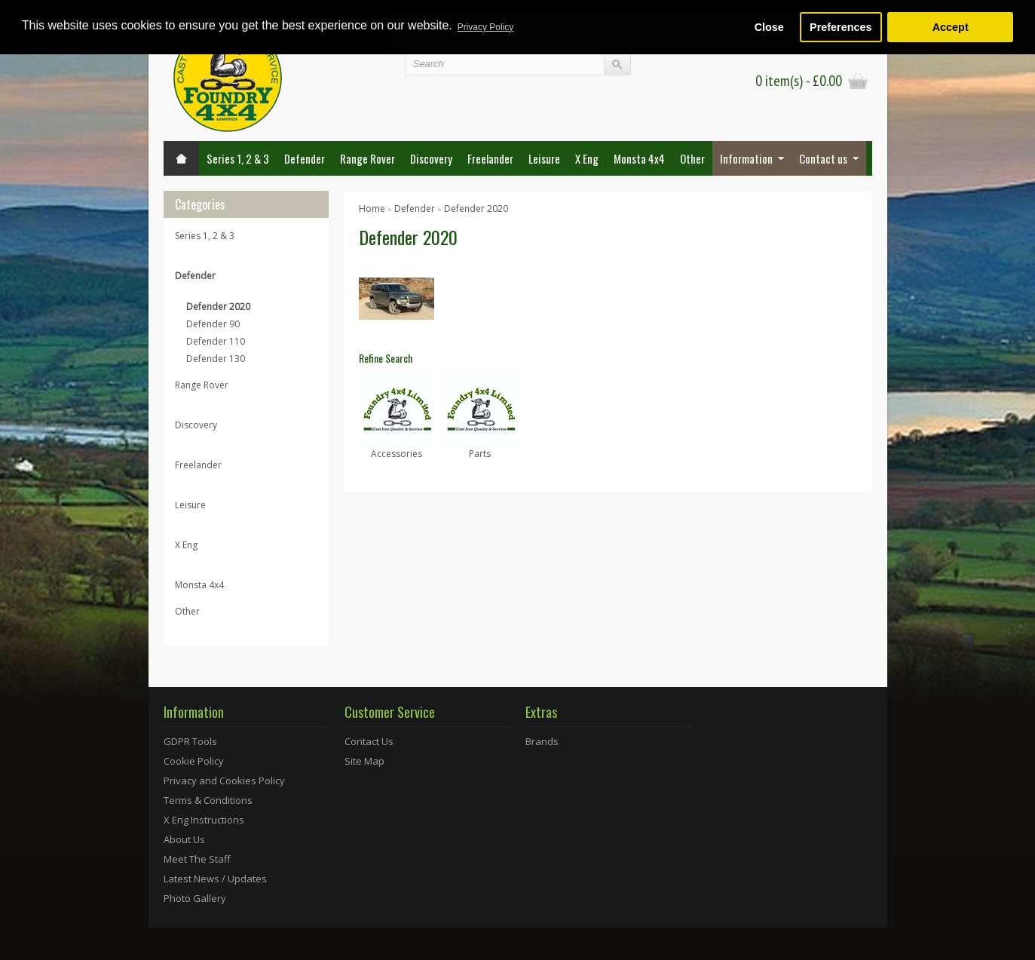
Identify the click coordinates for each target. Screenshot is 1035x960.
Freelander (490, 158)
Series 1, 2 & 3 (238, 158)
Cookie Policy (194, 761)
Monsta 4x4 (639, 158)
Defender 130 (215, 358)
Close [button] (769, 27)
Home (372, 208)
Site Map (364, 761)
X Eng (587, 158)
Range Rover (367, 158)
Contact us (823, 158)
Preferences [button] (840, 27)
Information (746, 158)
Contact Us (368, 741)
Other (692, 158)
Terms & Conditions (208, 800)
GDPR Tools (190, 741)
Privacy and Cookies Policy (224, 780)
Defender (304, 158)
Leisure (544, 158)
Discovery (431, 158)
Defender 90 (213, 323)
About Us (184, 839)
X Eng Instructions (204, 820)
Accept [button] (950, 27)
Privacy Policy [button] (486, 27)
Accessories (396, 453)
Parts (480, 453)
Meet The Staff (197, 859)
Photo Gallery (195, 898)
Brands (542, 741)
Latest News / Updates (215, 878)
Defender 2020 (218, 306)
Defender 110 (215, 341)
